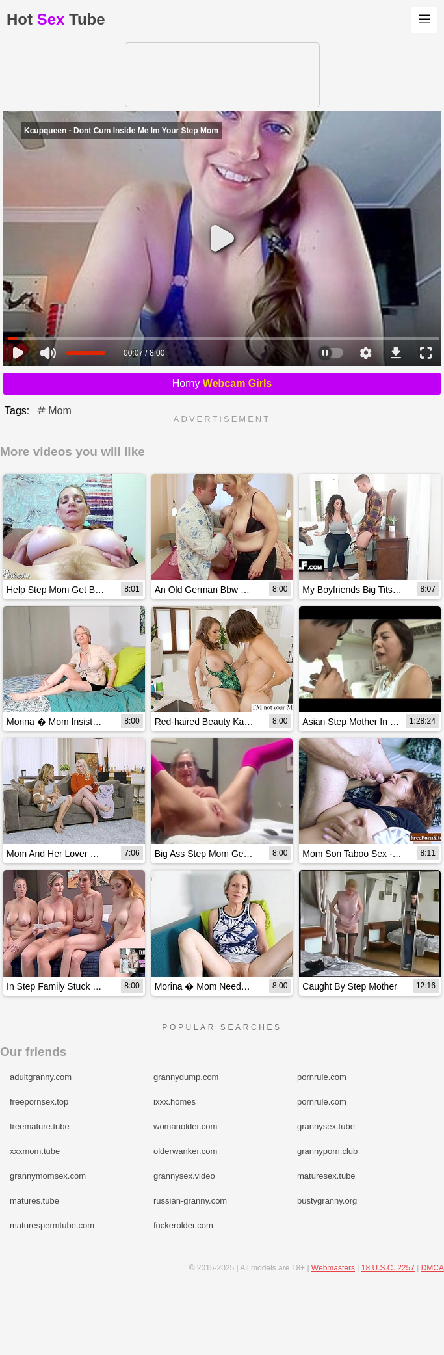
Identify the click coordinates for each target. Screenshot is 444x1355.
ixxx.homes (174, 1102)
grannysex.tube (326, 1126)
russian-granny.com (190, 1200)
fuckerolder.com (183, 1225)
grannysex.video (184, 1176)
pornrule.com (321, 1077)
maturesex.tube (326, 1176)
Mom (53, 410)
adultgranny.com (41, 1077)
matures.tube (34, 1200)
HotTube (56, 19)
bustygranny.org (327, 1200)
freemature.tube (40, 1126)
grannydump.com (185, 1077)
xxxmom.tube (35, 1151)
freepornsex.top (39, 1102)
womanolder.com (185, 1126)
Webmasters (333, 1267)
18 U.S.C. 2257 (388, 1267)
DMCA (432, 1267)
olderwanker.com (185, 1151)
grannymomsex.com (48, 1176)
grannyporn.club (327, 1151)
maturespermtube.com (52, 1225)
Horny (222, 383)
